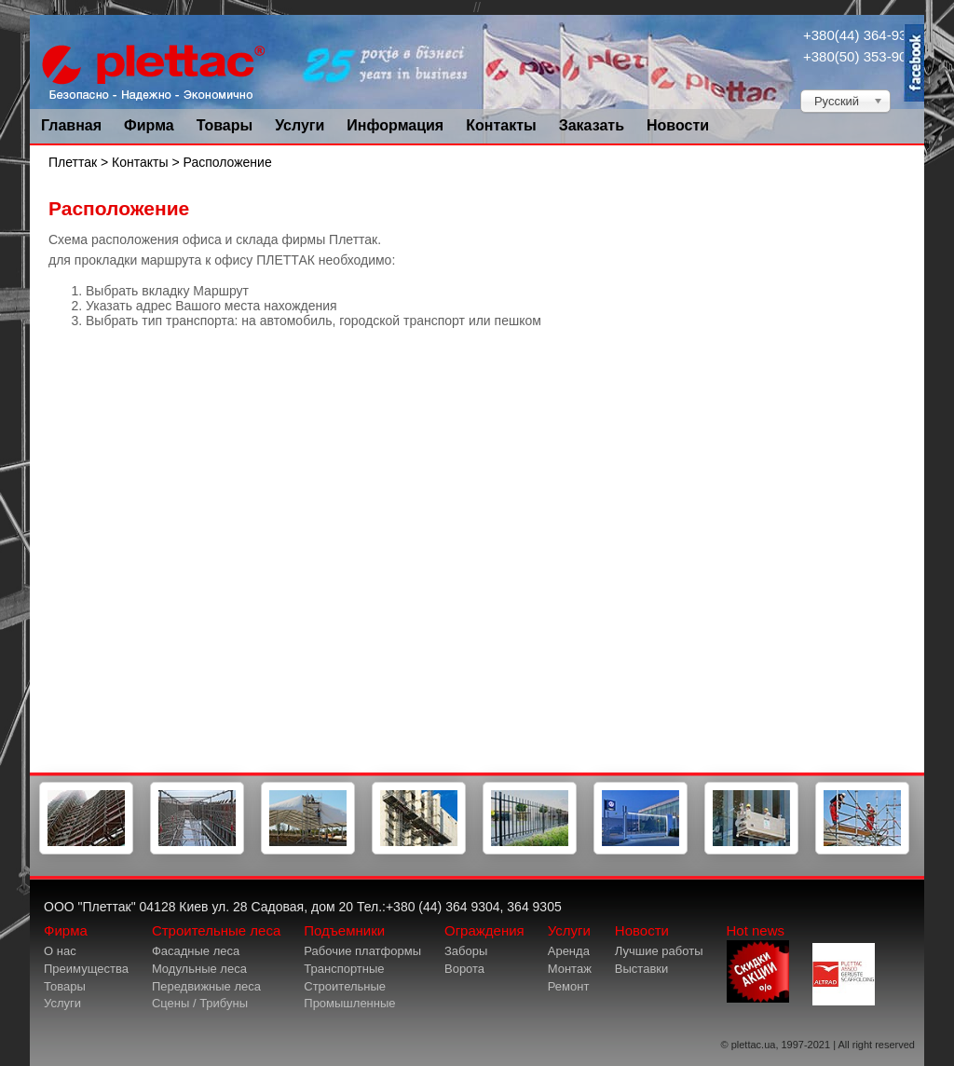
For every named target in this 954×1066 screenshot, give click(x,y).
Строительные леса (216, 930)
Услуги (299, 125)
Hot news (758, 962)
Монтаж (570, 969)
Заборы (465, 951)
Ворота (464, 969)
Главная (71, 125)
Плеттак (72, 162)
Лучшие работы (659, 951)
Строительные (345, 986)
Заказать (591, 125)
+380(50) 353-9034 (862, 56)
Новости (678, 125)
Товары (225, 125)
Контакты (501, 125)
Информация (395, 125)
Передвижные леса (206, 986)
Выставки (641, 969)
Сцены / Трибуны (200, 1003)
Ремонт (569, 986)
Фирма (149, 125)
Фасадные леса (195, 951)
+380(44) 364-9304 (862, 35)
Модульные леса (199, 969)
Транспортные (344, 969)
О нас (60, 951)
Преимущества (86, 969)
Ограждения (484, 930)
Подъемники (344, 930)
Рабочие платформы (362, 951)
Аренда (569, 951)
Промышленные (349, 1003)
